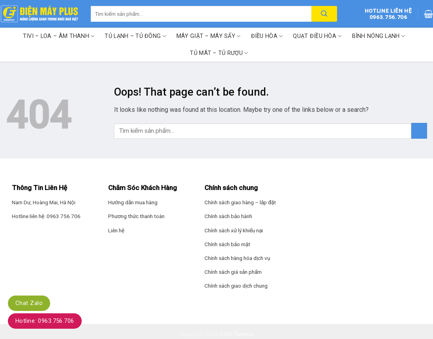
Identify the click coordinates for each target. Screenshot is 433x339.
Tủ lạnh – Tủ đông (135, 36)
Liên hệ (116, 230)
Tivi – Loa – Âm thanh (59, 36)
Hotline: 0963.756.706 (44, 320)
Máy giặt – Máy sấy (208, 36)
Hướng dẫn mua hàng (132, 202)
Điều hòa (267, 36)
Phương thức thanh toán (136, 216)
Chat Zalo (29, 303)
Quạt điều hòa (317, 36)
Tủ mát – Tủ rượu (219, 53)
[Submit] (419, 130)
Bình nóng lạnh (378, 36)
